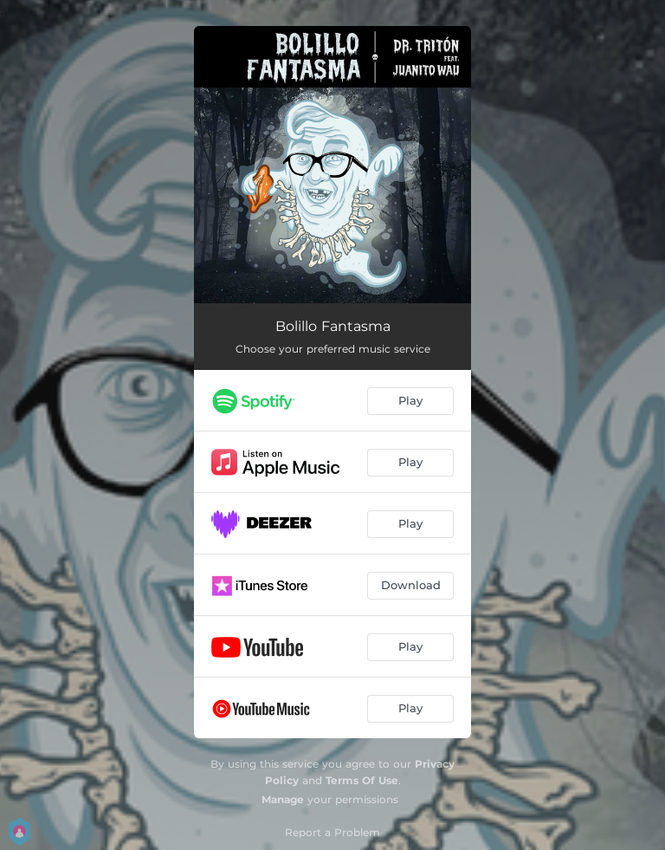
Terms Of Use (362, 780)
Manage (282, 799)
